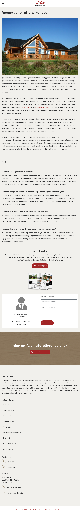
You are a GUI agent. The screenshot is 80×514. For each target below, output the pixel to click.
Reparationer (8, 443)
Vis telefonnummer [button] (22, 321)
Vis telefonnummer (41, 352)
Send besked (47, 323)
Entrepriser (7, 438)
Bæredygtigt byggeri (11, 432)
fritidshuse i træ (42, 107)
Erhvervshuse (8, 416)
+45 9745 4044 (14, 487)
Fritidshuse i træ (10, 405)
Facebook (11, 461)
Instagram (11, 467)
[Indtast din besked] (59, 312)
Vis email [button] (22, 325)
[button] (18, 3)
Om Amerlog (8, 449)
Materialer (7, 427)
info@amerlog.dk (15, 493)
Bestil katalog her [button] (40, 266)
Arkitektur (7, 421)
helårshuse (26, 107)
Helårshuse (7, 410)
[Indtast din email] (59, 301)
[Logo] (40, 3)
